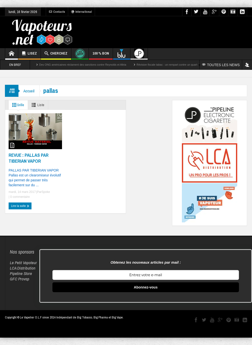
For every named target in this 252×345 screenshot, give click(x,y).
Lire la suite (20, 206)
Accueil (28, 91)
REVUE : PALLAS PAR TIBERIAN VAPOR (28, 158)
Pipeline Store (21, 273)
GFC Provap (19, 279)
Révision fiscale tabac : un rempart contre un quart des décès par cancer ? (181, 64)
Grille (17, 105)
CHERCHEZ (56, 54)
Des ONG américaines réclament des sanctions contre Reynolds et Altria (82, 64)
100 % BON (101, 55)
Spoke (46, 192)
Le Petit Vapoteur (23, 262)
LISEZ (29, 54)
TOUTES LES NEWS (221, 65)
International (81, 12)
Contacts (57, 12)
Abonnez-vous (146, 287)
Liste (37, 105)
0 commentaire (19, 197)
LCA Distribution (22, 268)
